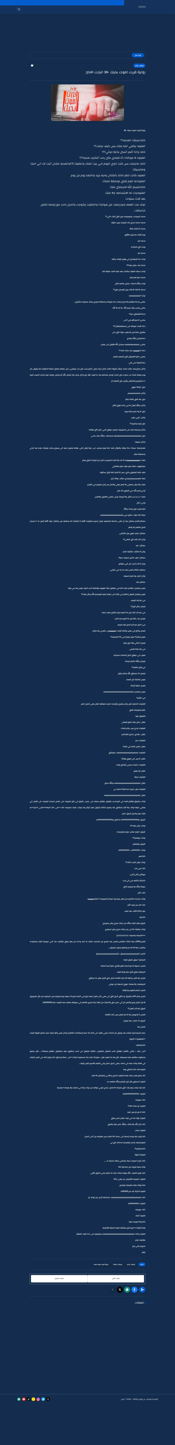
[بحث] (19, 10)
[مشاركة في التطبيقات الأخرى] (112, 1289)
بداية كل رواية (69, 10)
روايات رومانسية (81, 2)
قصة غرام (56, 10)
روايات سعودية (108, 2)
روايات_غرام (139, 65)
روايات (119, 2)
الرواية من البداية (108, 10)
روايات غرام (95, 10)
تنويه (37, 2)
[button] (134, 1289)
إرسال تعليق (136, 1313)
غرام (120, 10)
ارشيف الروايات (67, 2)
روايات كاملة (82, 10)
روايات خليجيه (95, 2)
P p (31, 2)
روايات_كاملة (117, 1264)
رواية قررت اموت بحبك (101, 1264)
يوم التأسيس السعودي (50, 2)
